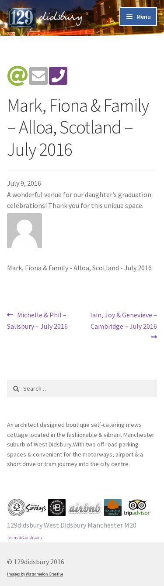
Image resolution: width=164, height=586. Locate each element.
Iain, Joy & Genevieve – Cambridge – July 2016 (123, 320)
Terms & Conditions (25, 537)
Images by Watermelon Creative (35, 574)
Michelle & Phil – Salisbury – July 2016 (37, 320)
